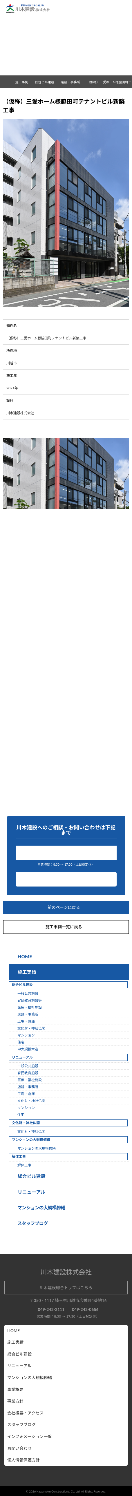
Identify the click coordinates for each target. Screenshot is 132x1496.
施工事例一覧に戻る (66, 927)
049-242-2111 (67, 852)
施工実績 (26, 972)
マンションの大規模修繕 (36, 1148)
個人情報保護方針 (23, 1459)
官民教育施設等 (29, 1000)
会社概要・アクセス (25, 1412)
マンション (26, 1035)
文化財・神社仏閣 (31, 1028)
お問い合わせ (66, 879)
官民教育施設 (27, 1073)
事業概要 (15, 1389)
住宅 (20, 1042)
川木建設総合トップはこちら (66, 1287)
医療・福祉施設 (29, 1007)
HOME (24, 956)
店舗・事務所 (72, 82)
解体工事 (24, 1165)
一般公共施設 (27, 993)
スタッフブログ (21, 1424)
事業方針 (15, 1401)
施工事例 (24, 82)
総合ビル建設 (30, 1176)
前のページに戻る (66, 907)
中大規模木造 (27, 1049)
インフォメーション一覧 (29, 1436)
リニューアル (30, 1192)
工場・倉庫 (26, 1021)
